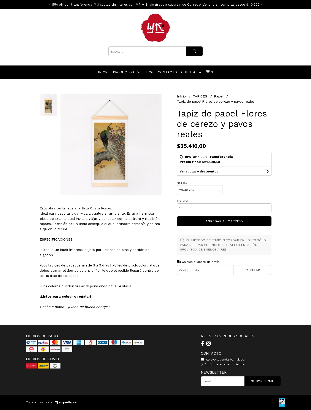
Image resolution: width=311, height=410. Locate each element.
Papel (219, 96)
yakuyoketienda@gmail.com (224, 359)
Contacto (167, 72)
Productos (126, 72)
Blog (149, 72)
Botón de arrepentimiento (222, 364)
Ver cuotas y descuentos (199, 171)
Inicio (103, 72)
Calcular (252, 270)
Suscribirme (262, 381)
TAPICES (200, 96)
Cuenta (191, 72)
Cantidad (182, 201)
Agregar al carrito (224, 221)
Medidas (182, 183)
